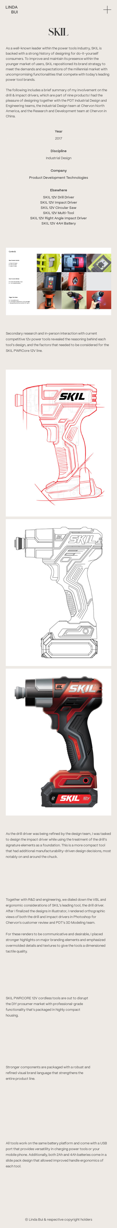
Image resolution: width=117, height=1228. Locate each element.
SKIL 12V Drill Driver (58, 197)
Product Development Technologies (58, 178)
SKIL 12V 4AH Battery (58, 223)
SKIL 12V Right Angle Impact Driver (58, 218)
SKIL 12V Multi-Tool (58, 213)
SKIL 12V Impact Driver (58, 202)
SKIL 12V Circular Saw (58, 208)
